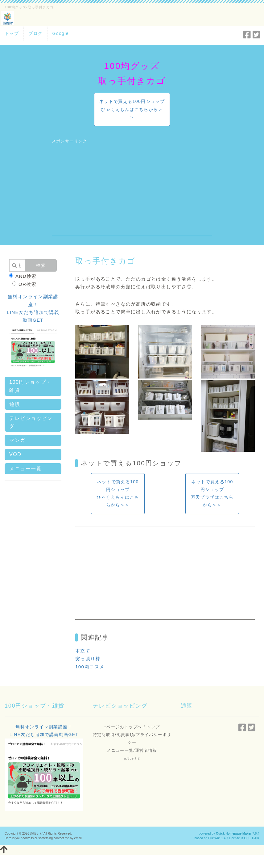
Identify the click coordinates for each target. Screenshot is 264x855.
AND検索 (23, 276)
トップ (12, 33)
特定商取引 (104, 734)
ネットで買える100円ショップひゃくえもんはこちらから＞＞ (132, 109)
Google (60, 33)
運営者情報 (146, 750)
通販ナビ (36, 833)
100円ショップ (157, 463)
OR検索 (24, 284)
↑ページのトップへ (123, 727)
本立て (82, 651)
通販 (14, 404)
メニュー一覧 (25, 468)
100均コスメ (90, 666)
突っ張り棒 (88, 658)
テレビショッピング (31, 422)
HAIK (255, 838)
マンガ (17, 440)
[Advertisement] (132, 193)
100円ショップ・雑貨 (30, 386)
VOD (15, 454)
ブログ (35, 33)
